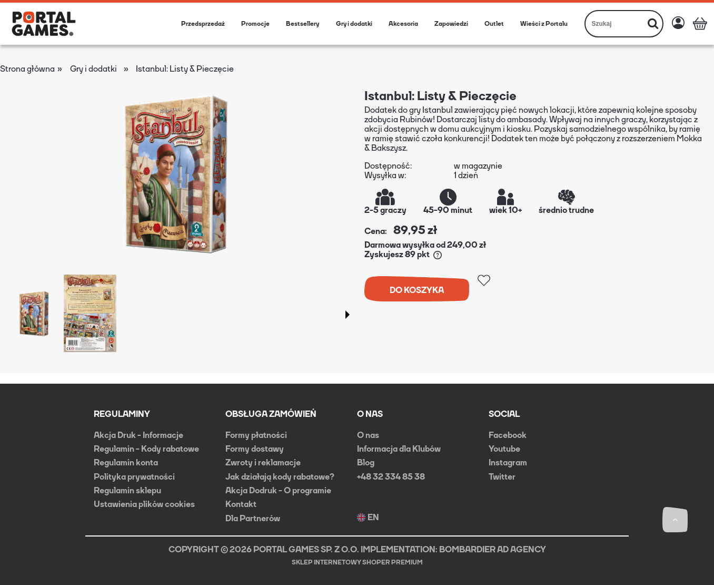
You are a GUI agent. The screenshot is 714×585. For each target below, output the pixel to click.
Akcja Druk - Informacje (138, 435)
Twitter (502, 476)
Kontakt (240, 504)
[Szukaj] (653, 23)
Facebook (508, 435)
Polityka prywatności (134, 476)
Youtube (504, 448)
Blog (365, 462)
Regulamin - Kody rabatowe (146, 448)
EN (368, 517)
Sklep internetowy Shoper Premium (357, 562)
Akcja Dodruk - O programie (278, 490)
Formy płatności (256, 435)
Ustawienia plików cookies (144, 504)
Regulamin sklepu (127, 490)
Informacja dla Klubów (399, 448)
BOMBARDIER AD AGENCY (492, 549)
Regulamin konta (126, 462)
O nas (368, 435)
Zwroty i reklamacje (263, 462)
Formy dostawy (254, 448)
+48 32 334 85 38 (391, 476)
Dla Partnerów (252, 518)
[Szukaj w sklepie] (615, 23)
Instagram (508, 462)
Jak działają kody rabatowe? (279, 476)
